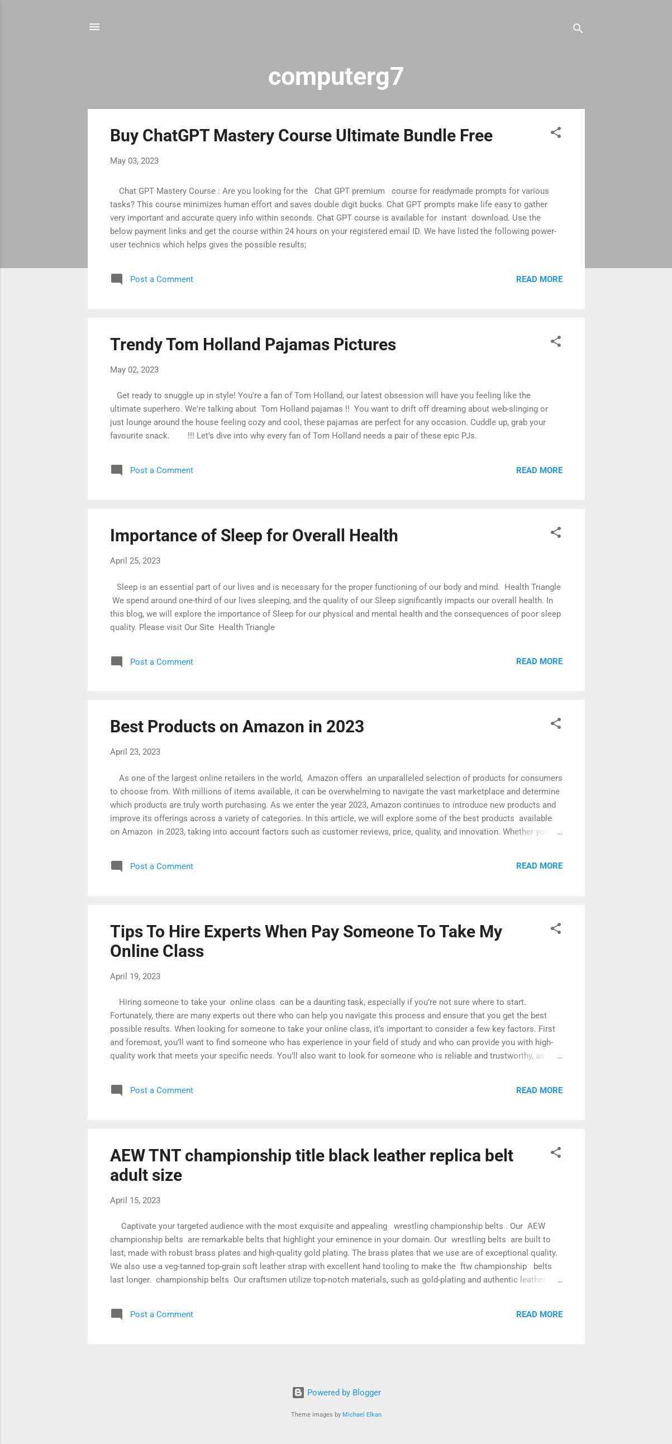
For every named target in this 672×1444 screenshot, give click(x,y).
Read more (539, 279)
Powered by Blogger (336, 1393)
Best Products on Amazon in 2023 (237, 726)
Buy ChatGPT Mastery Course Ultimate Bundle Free (301, 135)
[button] (556, 134)
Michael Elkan (362, 1414)
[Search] (578, 30)
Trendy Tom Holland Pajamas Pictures (253, 344)
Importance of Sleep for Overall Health (254, 535)
